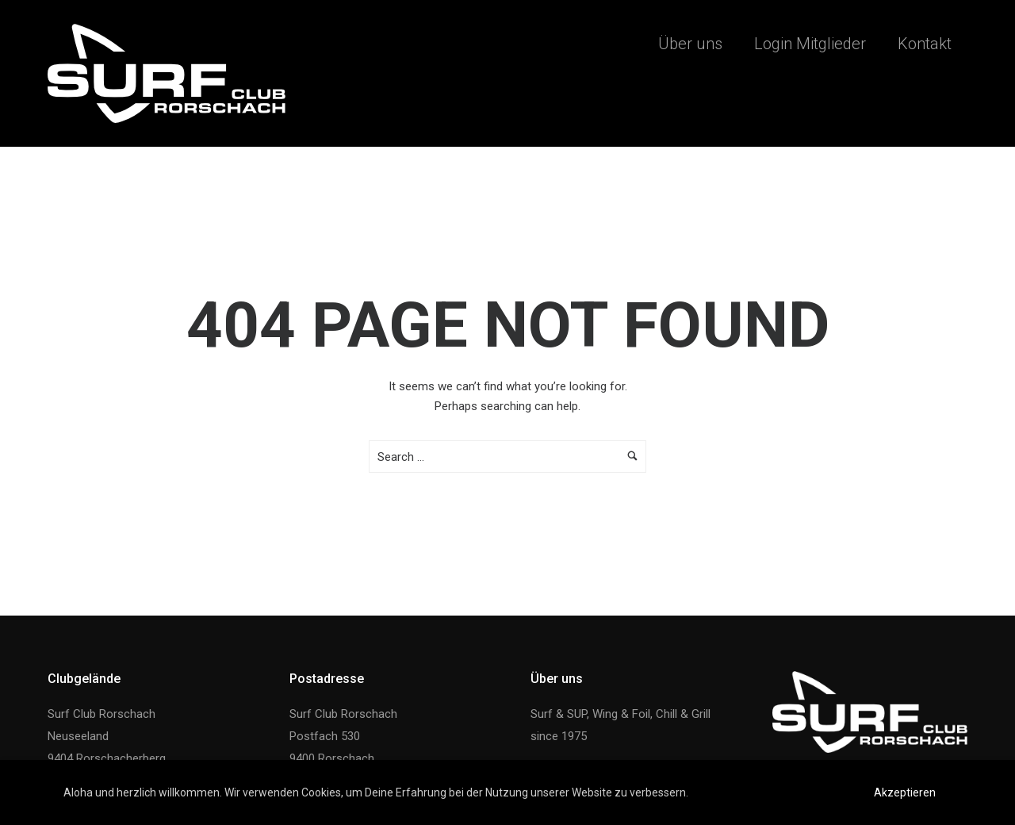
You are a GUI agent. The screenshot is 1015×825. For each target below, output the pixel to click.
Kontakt (925, 43)
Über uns (690, 43)
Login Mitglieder (810, 43)
